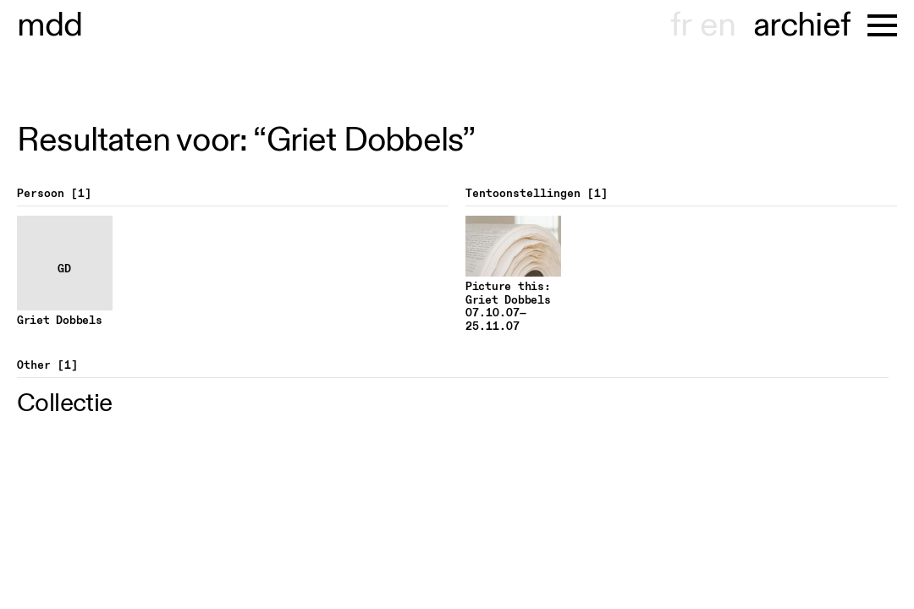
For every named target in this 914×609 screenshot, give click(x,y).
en (717, 25)
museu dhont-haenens (50, 25)
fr (680, 25)
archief (802, 25)
